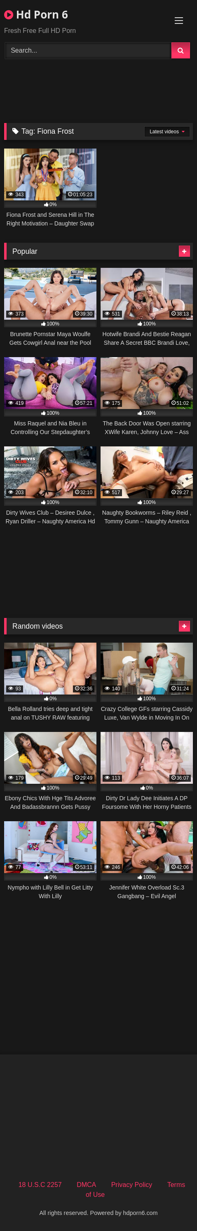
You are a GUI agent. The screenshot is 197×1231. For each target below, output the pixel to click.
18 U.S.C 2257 (40, 1184)
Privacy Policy (131, 1184)
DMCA (86, 1184)
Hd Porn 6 (36, 14)
